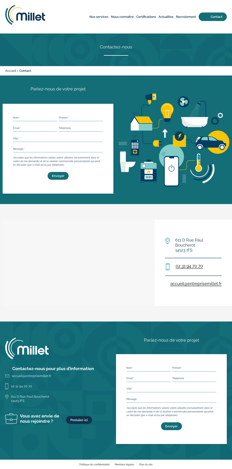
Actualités (166, 17)
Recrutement (186, 17)
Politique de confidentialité (94, 464)
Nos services (98, 17)
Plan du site (146, 464)
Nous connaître (122, 17)
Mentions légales (124, 464)
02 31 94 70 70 (189, 265)
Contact (216, 17)
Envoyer (58, 176)
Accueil (10, 71)
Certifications (146, 17)
